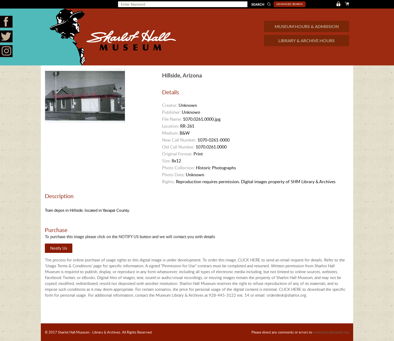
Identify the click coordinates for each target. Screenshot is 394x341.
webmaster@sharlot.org (331, 332)
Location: (170, 126)
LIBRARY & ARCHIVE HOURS (306, 40)
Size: (166, 161)
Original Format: (177, 154)
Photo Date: (173, 175)
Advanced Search (289, 4)
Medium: (170, 133)
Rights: (168, 182)
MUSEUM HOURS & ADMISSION (307, 26)
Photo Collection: (178, 168)
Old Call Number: (178, 147)
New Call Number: (179, 140)
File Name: (172, 119)
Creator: (170, 105)
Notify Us (58, 248)
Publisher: (171, 112)
